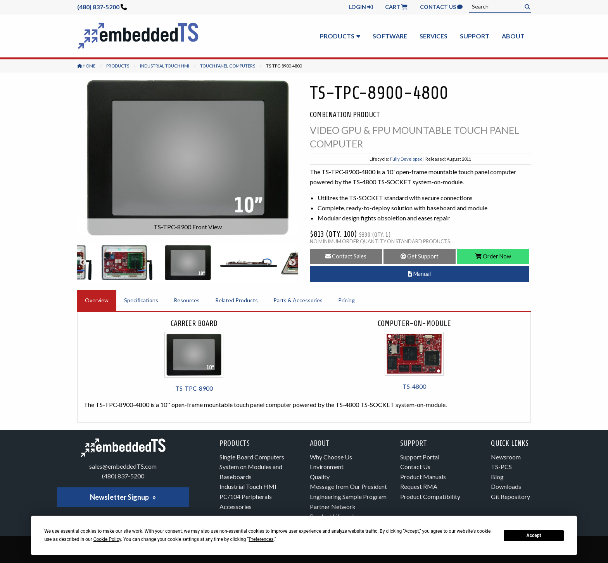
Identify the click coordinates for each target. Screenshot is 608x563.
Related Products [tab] (236, 300)
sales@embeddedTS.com (123, 466)
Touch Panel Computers (227, 65)
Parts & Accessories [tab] (298, 300)
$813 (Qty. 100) (350, 234)
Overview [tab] (97, 300)
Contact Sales (345, 256)
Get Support (420, 256)
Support (474, 36)
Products (337, 36)
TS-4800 (414, 386)
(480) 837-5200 (98, 6)
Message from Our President (348, 486)
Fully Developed (406, 158)
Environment (327, 466)
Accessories (235, 506)
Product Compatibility (430, 496)
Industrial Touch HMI (164, 65)
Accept (534, 535)
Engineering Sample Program (348, 496)
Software (390, 36)
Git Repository (510, 496)
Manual (419, 273)
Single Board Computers (251, 457)
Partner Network (333, 506)
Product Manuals (423, 476)
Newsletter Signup (119, 497)
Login (361, 6)
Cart (396, 6)
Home (86, 65)
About (513, 36)
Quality (320, 476)
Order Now (493, 256)
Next (292, 263)
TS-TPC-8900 (194, 388)
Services (433, 36)
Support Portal (419, 457)
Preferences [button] (261, 539)
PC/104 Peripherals (245, 496)
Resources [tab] (187, 300)
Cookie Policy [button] (107, 539)
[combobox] (500, 6)
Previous (83, 263)
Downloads (506, 486)
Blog (497, 476)
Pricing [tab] (346, 300)
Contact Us (441, 6)
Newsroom (506, 457)
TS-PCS (501, 466)
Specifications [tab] (141, 300)
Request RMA (418, 486)
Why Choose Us (331, 457)
